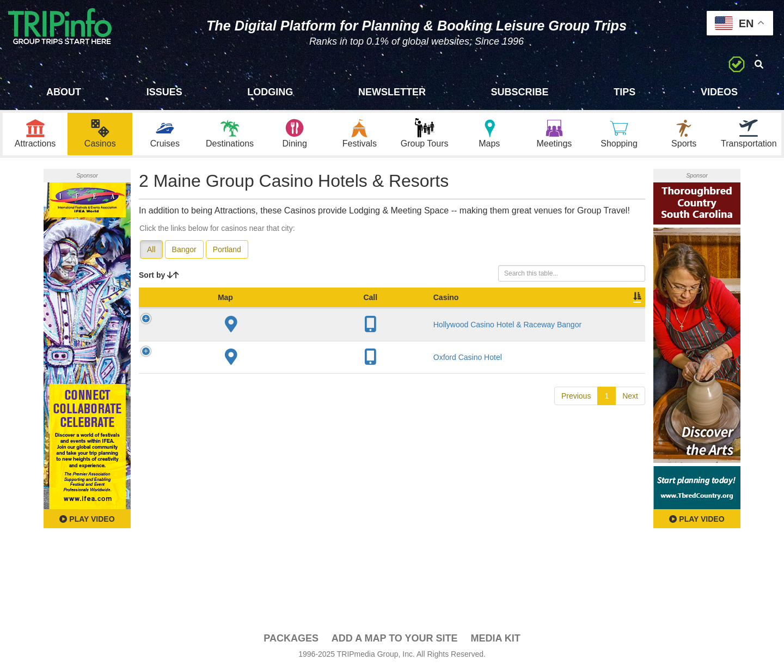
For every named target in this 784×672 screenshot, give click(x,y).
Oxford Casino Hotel (238, 369)
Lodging (270, 92)
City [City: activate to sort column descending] (317, 310)
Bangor (184, 251)
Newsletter (392, 92)
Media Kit (495, 639)
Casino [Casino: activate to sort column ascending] (217, 310)
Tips (624, 92)
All (151, 251)
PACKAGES (291, 639)
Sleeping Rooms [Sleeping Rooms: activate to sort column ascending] (411, 304)
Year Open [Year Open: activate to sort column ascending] (355, 304)
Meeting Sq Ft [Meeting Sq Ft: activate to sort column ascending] (477, 304)
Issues (164, 92)
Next (630, 408)
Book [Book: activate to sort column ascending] (575, 310)
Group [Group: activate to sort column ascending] (616, 310)
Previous (576, 408)
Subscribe (520, 92)
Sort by (159, 276)
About (63, 92)
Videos (719, 92)
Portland (227, 251)
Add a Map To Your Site (395, 639)
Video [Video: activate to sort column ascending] (534, 310)
